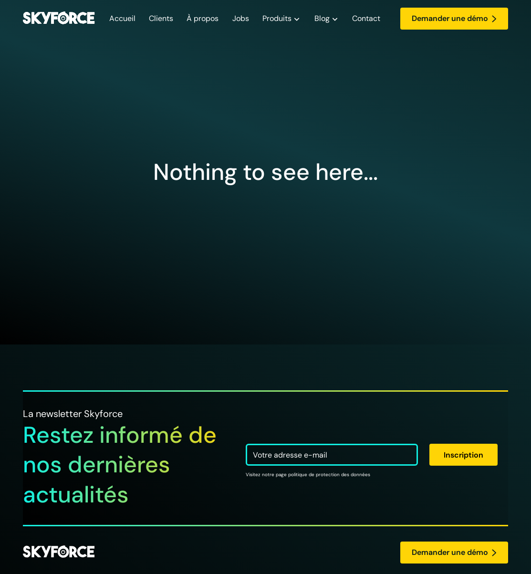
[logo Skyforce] (58, 552)
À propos (203, 18)
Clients (161, 18)
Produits (277, 18)
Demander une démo (454, 18)
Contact (366, 18)
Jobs (240, 18)
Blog (322, 18)
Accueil (122, 18)
